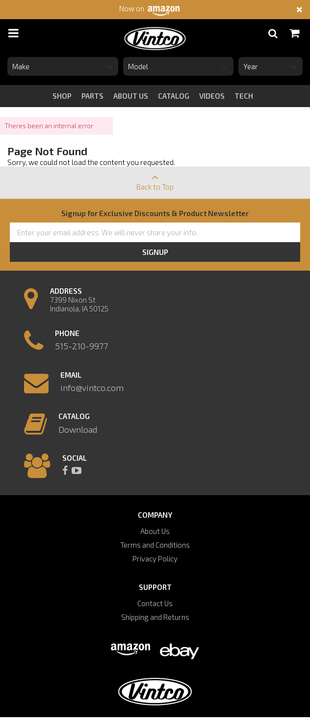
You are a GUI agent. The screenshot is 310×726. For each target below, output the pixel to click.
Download (77, 429)
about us (130, 95)
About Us (155, 531)
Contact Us (155, 603)
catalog (173, 95)
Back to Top (155, 179)
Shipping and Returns (155, 617)
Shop (62, 95)
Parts (92, 95)
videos (212, 95)
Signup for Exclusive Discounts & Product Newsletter (155, 213)
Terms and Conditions (155, 544)
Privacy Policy (155, 558)
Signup (155, 252)
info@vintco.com (92, 387)
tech (243, 95)
